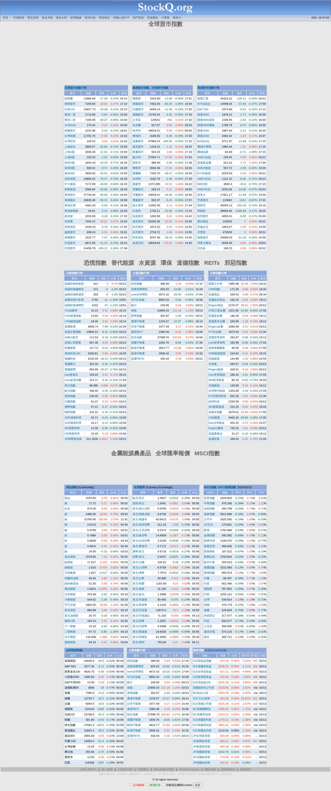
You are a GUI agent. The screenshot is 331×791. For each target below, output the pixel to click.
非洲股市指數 (160, 87)
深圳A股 (70, 162)
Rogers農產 (216, 428)
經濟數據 (75, 17)
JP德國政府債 (201, 762)
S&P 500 (202, 109)
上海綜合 (70, 146)
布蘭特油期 (71, 578)
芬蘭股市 (138, 194)
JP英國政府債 (201, 751)
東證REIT (137, 331)
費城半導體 (204, 146)
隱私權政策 (228, 769)
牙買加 (201, 232)
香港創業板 (71, 210)
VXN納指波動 (73, 321)
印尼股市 (70, 243)
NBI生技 (202, 184)
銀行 (134, 305)
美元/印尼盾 (140, 610)
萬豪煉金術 (135, 774)
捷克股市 (138, 146)
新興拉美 (209, 556)
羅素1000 (203, 130)
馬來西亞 (70, 226)
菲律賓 (69, 221)
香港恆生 (70, 194)
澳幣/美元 (138, 551)
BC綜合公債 (200, 693)
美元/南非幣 (140, 535)
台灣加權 (70, 135)
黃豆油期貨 (71, 615)
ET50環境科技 (217, 396)
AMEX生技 (204, 189)
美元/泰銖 (138, 588)
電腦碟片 (70, 364)
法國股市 (138, 109)
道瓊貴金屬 (204, 162)
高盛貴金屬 (215, 315)
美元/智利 (138, 642)
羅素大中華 (215, 283)
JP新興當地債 (73, 438)
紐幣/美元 (138, 556)
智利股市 (202, 216)
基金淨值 (47, 17)
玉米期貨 (70, 594)
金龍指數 (209, 508)
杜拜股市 (138, 232)
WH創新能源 (216, 406)
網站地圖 (210, 769)
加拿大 (201, 194)
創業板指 (70, 189)
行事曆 (165, 17)
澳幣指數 (70, 406)
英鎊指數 (70, 396)
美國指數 (209, 567)
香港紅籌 (70, 205)
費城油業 (202, 152)
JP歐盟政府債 (201, 746)
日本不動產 (138, 326)
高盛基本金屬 (217, 321)
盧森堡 (137, 184)
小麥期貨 (70, 599)
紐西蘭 (69, 98)
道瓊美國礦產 (217, 347)
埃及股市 (138, 216)
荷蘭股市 (138, 189)
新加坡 (69, 216)
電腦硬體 (70, 369)
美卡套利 (122, 774)
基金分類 (61, 17)
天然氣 (213, 364)
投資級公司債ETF (187, 774)
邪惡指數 (136, 283)
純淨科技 (214, 401)
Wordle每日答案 (164, 769)
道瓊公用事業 (73, 342)
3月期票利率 (72, 433)
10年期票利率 (73, 422)
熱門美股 (138, 17)
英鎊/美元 (138, 503)
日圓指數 (70, 401)
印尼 (206, 620)
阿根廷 (201, 210)
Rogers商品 (216, 305)
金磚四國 (209, 535)
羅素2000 (203, 135)
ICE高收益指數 (202, 660)
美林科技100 (72, 353)
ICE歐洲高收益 (202, 676)
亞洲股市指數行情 (76, 87)
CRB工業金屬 (217, 310)
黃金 (67, 498)
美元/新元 (138, 594)
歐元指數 (70, 390)
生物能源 (214, 385)
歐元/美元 (138, 498)
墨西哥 (201, 205)
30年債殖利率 (73, 417)
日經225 (70, 109)
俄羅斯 (137, 98)
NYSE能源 (203, 173)
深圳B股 (70, 168)
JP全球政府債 (201, 735)
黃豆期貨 (70, 610)
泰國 (206, 610)
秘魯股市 (202, 237)
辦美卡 (177, 17)
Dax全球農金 (217, 422)
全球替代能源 (217, 390)
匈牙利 (137, 130)
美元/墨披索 (140, 631)
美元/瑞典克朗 (141, 514)
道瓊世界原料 (217, 337)
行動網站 (143, 769)
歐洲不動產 (138, 353)
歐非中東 (209, 562)
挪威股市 (138, 200)
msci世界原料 (217, 342)
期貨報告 (104, 17)
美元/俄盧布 (140, 519)
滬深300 (70, 173)
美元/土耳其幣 (141, 530)
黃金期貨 (70, 556)
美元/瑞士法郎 (141, 508)
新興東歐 (209, 551)
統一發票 (107, 769)
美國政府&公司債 (203, 687)
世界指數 (209, 498)
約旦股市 (138, 226)
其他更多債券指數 (216, 650)
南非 (206, 637)
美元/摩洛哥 (140, 546)
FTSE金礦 (215, 331)
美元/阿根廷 (140, 637)
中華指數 (209, 503)
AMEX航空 (71, 337)
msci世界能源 (217, 374)
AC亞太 (208, 524)
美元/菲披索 (140, 599)
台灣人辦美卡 (88, 769)
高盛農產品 (215, 433)
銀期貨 (69, 562)
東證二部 (70, 119)
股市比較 (90, 17)
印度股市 (70, 248)
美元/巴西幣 (140, 626)
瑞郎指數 (70, 412)
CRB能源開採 (217, 353)
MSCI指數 (210, 487)
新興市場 (209, 540)
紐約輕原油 (71, 583)
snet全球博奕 (139, 294)
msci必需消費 (73, 380)
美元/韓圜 (138, 583)
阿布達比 (138, 237)
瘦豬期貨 (70, 642)
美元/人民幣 (140, 567)
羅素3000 (203, 114)
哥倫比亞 (202, 226)
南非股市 (138, 221)
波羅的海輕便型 (74, 294)
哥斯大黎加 (204, 243)
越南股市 (70, 232)
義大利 (137, 157)
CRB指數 (214, 289)
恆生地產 (136, 337)
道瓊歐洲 (70, 326)
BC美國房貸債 (202, 714)
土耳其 (137, 119)
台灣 (206, 599)
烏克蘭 (137, 125)
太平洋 (208, 519)
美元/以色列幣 (141, 540)
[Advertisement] (165, 56)
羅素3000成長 (206, 119)
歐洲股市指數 (141, 87)
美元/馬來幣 (140, 604)
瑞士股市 (138, 205)
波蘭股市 (138, 141)
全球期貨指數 (74, 650)
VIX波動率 (71, 310)
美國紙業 (70, 347)
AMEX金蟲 (204, 157)
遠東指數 (209, 514)
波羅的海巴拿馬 (74, 299)
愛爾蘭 (137, 173)
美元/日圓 (138, 562)
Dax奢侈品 (71, 374)
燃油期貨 (70, 588)
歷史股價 (32, 17)
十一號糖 (70, 626)
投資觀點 (152, 17)
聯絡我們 (245, 769)
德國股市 (138, 114)
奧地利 (137, 135)
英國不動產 (138, 342)
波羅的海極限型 (74, 289)
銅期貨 (69, 567)
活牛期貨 (70, 637)
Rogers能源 (216, 369)
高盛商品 (214, 294)
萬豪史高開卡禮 (107, 774)
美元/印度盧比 (141, 615)
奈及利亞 (138, 243)
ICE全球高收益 (202, 671)
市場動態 (18, 17)
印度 (206, 583)
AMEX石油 (204, 178)
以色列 (137, 210)
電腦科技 (70, 358)
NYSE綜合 (203, 103)
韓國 (206, 604)
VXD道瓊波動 (73, 315)
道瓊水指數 (215, 412)
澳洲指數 (209, 572)
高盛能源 (214, 358)
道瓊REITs (137, 358)
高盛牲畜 (214, 438)
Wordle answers (189, 769)
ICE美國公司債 (202, 703)
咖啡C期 (70, 620)
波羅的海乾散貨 (74, 283)
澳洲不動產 (138, 321)
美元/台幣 (138, 578)
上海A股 (70, 152)
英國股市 (138, 103)
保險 (134, 310)
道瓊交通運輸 (73, 331)
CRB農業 (214, 417)
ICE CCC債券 (201, 698)
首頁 (5, 17)
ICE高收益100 (201, 682)
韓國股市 (70, 130)
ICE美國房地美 (202, 725)
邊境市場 (209, 631)
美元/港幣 (138, 572)
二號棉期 (70, 631)
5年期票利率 (72, 428)
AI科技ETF (226, 774)
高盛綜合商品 (217, 299)
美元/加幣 (138, 620)
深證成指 (70, 178)
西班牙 (137, 162)
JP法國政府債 (201, 757)
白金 (67, 508)
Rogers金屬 (216, 326)
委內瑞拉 (202, 221)
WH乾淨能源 (216, 380)
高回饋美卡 (149, 774)
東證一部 (70, 114)
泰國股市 (70, 237)
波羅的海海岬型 (74, 305)
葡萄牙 (137, 168)
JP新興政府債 (201, 741)
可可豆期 (70, 604)
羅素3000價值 (206, 125)
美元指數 (70, 385)
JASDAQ (70, 125)
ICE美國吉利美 (202, 730)
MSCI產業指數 (227, 487)
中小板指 (70, 184)
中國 (206, 578)
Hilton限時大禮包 (166, 774)
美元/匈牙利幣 (141, 524)
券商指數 (136, 315)
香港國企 (70, 200)
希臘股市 (138, 152)
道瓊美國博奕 (139, 289)
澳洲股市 (70, 103)
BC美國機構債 (202, 709)
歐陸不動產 (138, 347)
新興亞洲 (209, 546)
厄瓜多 (201, 248)
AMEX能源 (204, 168)
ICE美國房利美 (202, 719)
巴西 (206, 594)
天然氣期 (70, 572)
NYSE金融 (137, 299)
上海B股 (70, 157)
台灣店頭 (70, 141)
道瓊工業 (202, 98)
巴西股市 (202, 200)
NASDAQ (203, 141)
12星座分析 (125, 769)
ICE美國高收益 (202, 666)
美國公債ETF (121, 17)
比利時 (137, 178)
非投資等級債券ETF (208, 774)
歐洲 (206, 530)
